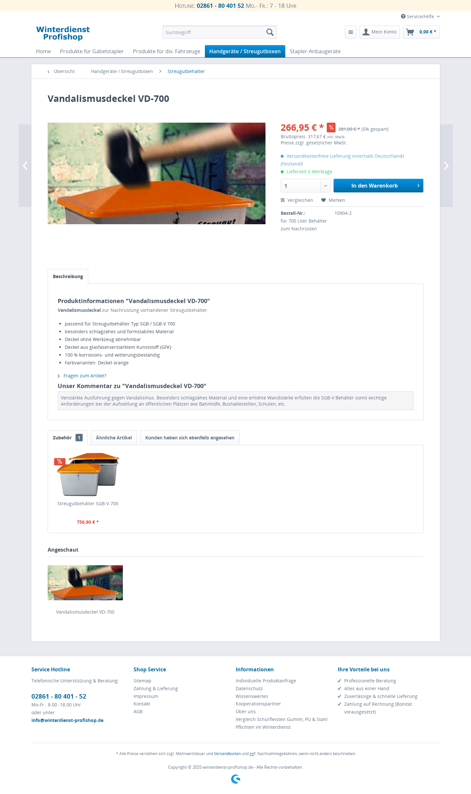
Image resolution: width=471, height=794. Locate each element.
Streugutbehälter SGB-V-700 (87, 503)
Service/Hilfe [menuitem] (418, 16)
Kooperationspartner (258, 704)
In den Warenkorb (385, 184)
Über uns (246, 711)
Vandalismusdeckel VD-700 (85, 612)
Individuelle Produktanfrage (266, 681)
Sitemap (142, 681)
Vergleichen (297, 200)
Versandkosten (227, 753)
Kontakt (142, 704)
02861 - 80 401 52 (220, 5)
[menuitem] (219, 32)
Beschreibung (68, 276)
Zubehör (68, 437)
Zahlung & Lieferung (156, 688)
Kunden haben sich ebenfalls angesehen (189, 437)
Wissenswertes (252, 696)
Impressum (146, 696)
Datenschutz (249, 688)
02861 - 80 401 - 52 (58, 696)
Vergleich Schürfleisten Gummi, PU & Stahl (282, 719)
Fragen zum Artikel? (82, 376)
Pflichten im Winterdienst (263, 727)
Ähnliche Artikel (114, 437)
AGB (138, 711)
